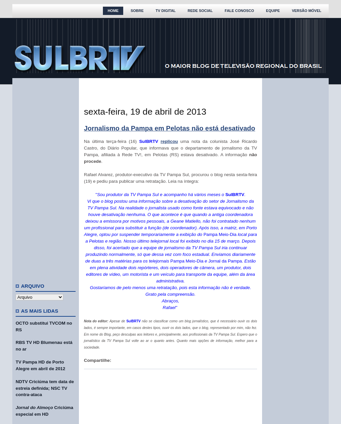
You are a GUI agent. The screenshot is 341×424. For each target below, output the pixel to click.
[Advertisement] (46, 177)
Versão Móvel (306, 11)
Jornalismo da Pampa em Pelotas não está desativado (169, 128)
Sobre (137, 11)
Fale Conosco (239, 11)
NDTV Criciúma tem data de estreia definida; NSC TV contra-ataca (45, 388)
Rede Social (200, 11)
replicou (169, 141)
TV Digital (165, 11)
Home (113, 11)
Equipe (273, 11)
